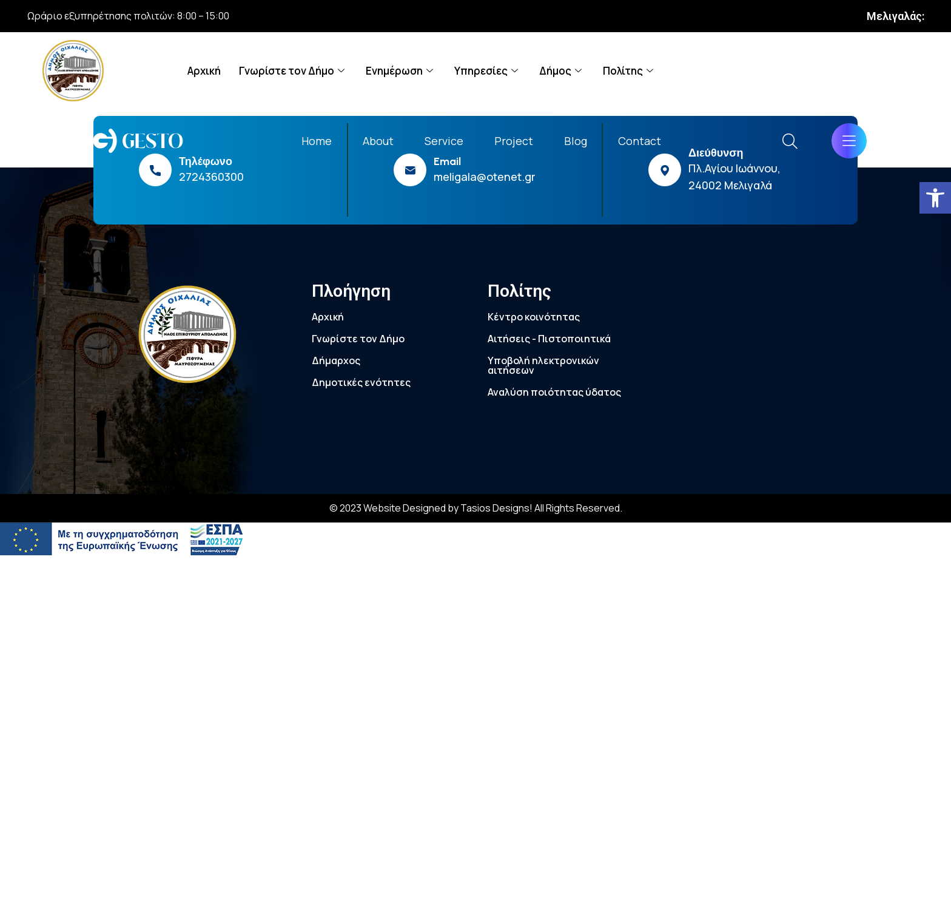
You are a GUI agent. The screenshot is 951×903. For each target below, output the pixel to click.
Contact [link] (639, 141)
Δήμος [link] (562, 71)
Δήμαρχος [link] (336, 360)
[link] (935, 198)
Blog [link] (575, 141)
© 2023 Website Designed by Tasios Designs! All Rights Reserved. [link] (475, 508)
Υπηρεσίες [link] (487, 71)
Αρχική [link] (204, 71)
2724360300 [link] (211, 176)
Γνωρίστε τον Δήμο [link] (293, 71)
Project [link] (513, 141)
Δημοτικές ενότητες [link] (361, 382)
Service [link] (444, 141)
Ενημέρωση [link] (401, 71)
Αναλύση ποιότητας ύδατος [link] (554, 392)
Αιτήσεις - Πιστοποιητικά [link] (549, 338)
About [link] (378, 141)
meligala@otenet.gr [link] (485, 176)
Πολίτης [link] (629, 71)
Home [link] (316, 141)
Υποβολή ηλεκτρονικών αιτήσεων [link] (543, 365)
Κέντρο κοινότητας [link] (534, 316)
